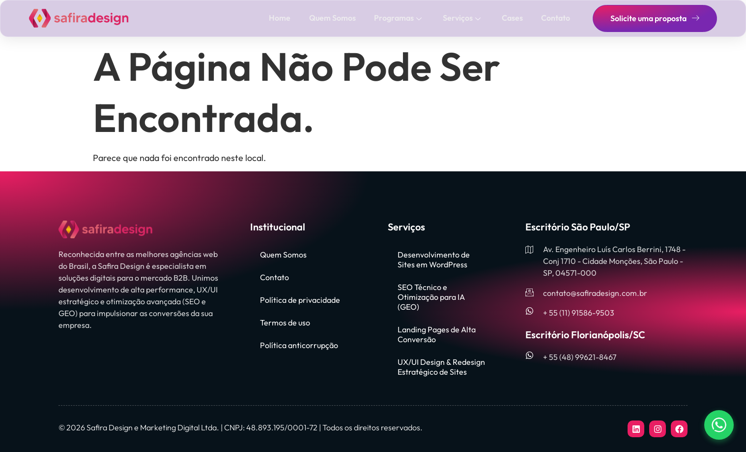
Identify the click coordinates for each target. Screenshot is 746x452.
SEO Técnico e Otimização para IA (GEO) (431, 297)
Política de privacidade (300, 300)
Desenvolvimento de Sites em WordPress (434, 259)
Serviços (464, 17)
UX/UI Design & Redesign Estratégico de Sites (441, 367)
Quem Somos (336, 18)
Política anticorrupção (299, 345)
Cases (513, 18)
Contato (556, 18)
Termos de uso (285, 322)
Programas (401, 17)
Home (284, 18)
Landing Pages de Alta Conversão (437, 334)
